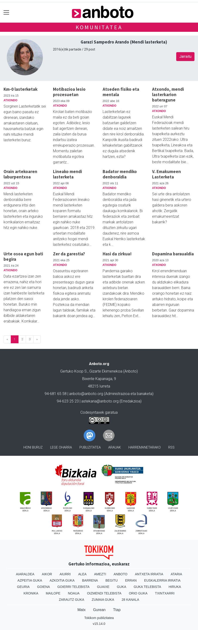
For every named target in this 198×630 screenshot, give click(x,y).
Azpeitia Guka (30, 580)
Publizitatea (90, 447)
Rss (171, 447)
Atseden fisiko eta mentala (121, 91)
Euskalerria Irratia (162, 580)
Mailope (53, 593)
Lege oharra (61, 447)
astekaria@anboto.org (100, 401)
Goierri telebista (73, 587)
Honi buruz (33, 447)
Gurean (99, 610)
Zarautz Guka (71, 599)
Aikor (47, 574)
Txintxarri (164, 593)
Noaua (74, 593)
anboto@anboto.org (86, 393)
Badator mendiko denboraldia (120, 174)
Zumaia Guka (103, 599)
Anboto (120, 574)
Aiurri (65, 574)
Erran (131, 580)
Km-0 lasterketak (20, 89)
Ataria (176, 574)
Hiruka (175, 587)
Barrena (90, 580)
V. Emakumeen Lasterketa (166, 174)
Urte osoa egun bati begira (23, 256)
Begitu (111, 580)
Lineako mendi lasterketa (67, 174)
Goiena (43, 587)
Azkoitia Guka (62, 580)
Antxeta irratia (149, 574)
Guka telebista (147, 587)
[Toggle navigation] (6, 12)
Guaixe (103, 587)
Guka (121, 587)
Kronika (30, 593)
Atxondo (10, 100)
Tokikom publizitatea (99, 618)
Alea (82, 574)
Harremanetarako (144, 447)
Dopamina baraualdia (173, 254)
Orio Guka (138, 593)
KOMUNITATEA (99, 27)
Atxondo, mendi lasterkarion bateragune (168, 94)
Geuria (23, 587)
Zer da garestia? (69, 254)
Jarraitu (185, 56)
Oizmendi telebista (104, 593)
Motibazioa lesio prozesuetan (69, 91)
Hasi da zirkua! (117, 254)
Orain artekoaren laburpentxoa (20, 174)
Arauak (114, 447)
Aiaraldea (25, 574)
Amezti (100, 574)
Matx (81, 610)
